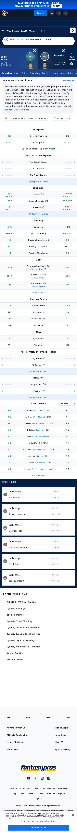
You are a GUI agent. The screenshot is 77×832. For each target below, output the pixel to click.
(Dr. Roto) (40, 456)
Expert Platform (15, 742)
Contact (31, 793)
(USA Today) (39, 410)
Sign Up (61, 793)
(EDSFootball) (39, 463)
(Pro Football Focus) (39, 423)
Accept (56, 6)
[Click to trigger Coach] (51, 13)
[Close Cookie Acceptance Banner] (73, 814)
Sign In (38, 798)
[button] (38, 41)
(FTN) (39, 443)
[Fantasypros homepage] (5, 15)
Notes (70, 73)
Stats (17, 73)
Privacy (13, 788)
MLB (28, 717)
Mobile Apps (61, 727)
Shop (59, 742)
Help (41, 793)
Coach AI (69, 81)
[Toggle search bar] (65, 13)
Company (62, 788)
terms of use (42, 6)
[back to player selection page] (2, 30)
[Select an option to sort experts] (67, 403)
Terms (36, 788)
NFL (8, 717)
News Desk (60, 735)
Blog (14, 793)
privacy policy (22, 6)
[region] (38, 118)
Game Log (34, 73)
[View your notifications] (58, 13)
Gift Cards (12, 749)
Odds (24, 73)
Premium (51, 793)
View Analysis (38, 269)
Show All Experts (38, 475)
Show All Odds (38, 292)
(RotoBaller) (39, 430)
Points (45, 73)
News (62, 73)
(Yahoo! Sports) (39, 417)
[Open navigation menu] (72, 13)
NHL (68, 717)
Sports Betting (62, 749)
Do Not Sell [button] (25, 788)
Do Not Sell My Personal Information (38, 821)
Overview (6, 73)
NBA (48, 717)
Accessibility (49, 788)
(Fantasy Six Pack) (38, 436)
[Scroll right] (69, 118)
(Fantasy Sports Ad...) (39, 450)
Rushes (54, 73)
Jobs (22, 793)
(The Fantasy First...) (39, 469)
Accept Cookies (38, 827)
